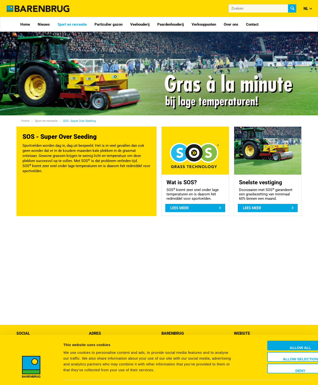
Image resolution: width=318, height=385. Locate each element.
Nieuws (44, 24)
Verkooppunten (204, 24)
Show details (253, 375)
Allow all (277, 334)
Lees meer (179, 208)
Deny (278, 357)
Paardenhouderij (170, 24)
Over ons (231, 24)
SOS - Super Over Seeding (79, 121)
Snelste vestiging (260, 182)
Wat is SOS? (181, 182)
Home (25, 24)
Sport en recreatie (72, 24)
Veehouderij (140, 24)
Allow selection (277, 345)
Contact (252, 24)
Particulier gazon (108, 24)
